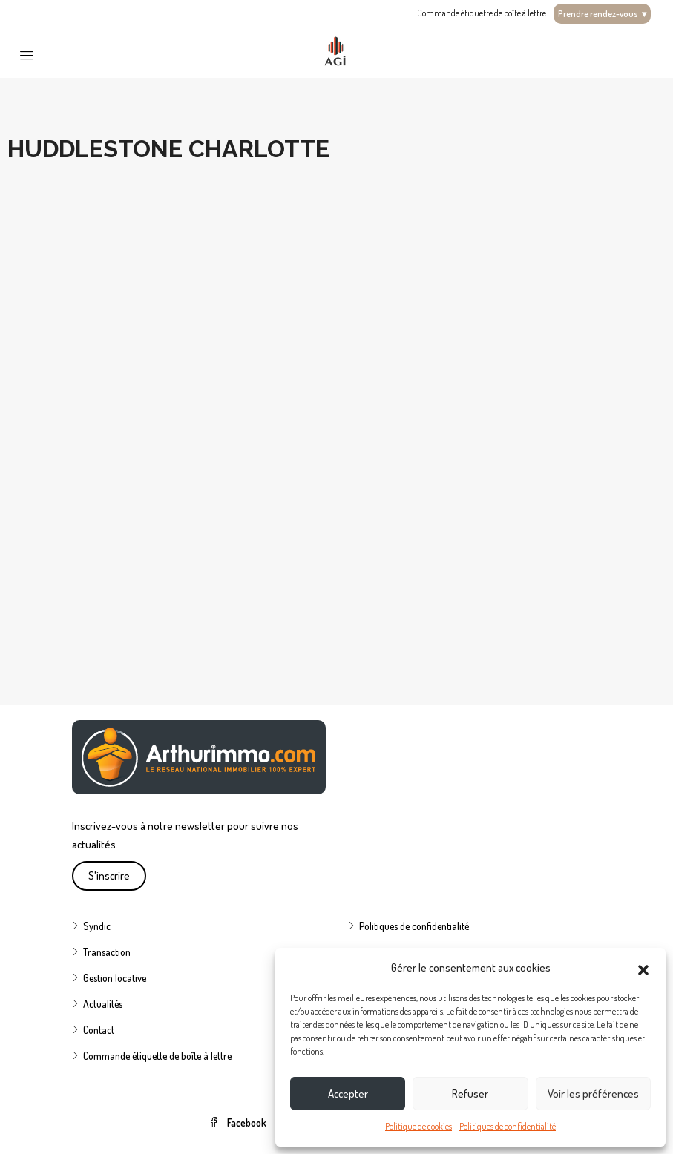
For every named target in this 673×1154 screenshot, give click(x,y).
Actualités (102, 1004)
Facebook (239, 1122)
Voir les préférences (593, 1094)
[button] (643, 967)
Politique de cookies (418, 1126)
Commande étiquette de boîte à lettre (481, 13)
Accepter (348, 1094)
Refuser (470, 1094)
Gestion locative (114, 978)
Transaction (107, 952)
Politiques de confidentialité (507, 1126)
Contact (98, 1029)
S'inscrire (109, 875)
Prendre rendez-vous (602, 13)
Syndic (97, 926)
